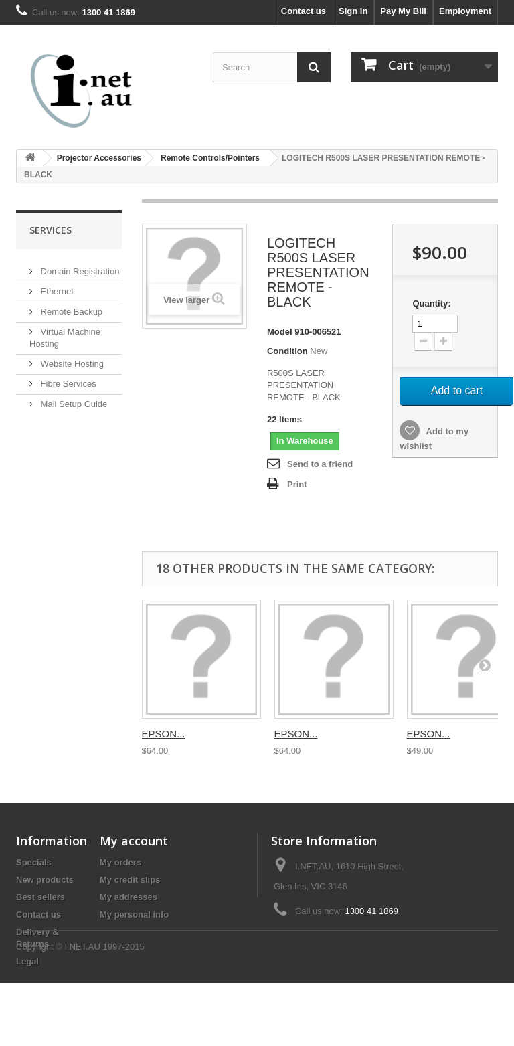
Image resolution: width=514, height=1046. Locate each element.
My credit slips (130, 880)
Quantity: (431, 303)
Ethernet (56, 286)
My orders (120, 862)
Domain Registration (78, 266)
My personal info (134, 914)
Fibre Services (67, 378)
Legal (27, 961)
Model (279, 332)
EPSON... (163, 733)
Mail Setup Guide (72, 399)
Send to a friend (320, 464)
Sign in (353, 11)
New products (45, 880)
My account (134, 841)
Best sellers (40, 897)
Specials (34, 862)
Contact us (303, 11)
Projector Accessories (99, 158)
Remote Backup (70, 306)
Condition (287, 351)
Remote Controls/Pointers (210, 158)
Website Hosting (71, 358)
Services (50, 230)
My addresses (128, 897)
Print (297, 484)
